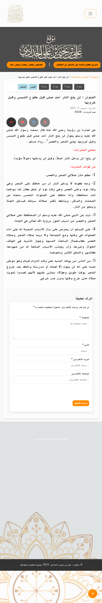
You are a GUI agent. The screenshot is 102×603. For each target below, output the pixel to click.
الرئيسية (95, 77)
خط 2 (67, 86)
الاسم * (85, 345)
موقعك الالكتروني (80, 374)
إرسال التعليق (80, 403)
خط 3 (55, 86)
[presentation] (57, 391)
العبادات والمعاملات (80, 77)
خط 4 (44, 86)
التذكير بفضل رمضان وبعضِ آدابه (30, 65)
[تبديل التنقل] (90, 13)
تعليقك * (84, 317)
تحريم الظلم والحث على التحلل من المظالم (80, 65)
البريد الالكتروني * (80, 359)
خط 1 (79, 86)
